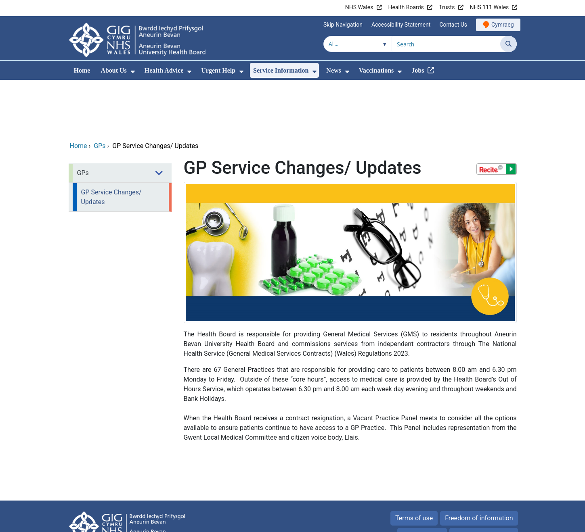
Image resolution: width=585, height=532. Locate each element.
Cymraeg (502, 24)
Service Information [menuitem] (280, 70)
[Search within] (357, 44)
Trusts (447, 7)
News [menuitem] (333, 70)
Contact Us (453, 24)
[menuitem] (132, 71)
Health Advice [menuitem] (164, 70)
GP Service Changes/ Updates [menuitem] (111, 142)
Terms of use (414, 463)
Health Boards (406, 7)
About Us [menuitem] (113, 70)
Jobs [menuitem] (417, 70)
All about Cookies (479, 480)
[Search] (508, 44)
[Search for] (446, 44)
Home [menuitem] (82, 70)
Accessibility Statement (400, 24)
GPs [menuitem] (83, 118)
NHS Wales (359, 7)
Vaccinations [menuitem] (376, 70)
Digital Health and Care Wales (465, 522)
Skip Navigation (343, 24)
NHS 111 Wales (489, 7)
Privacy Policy (422, 480)
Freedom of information (479, 463)
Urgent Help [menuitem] (218, 70)
